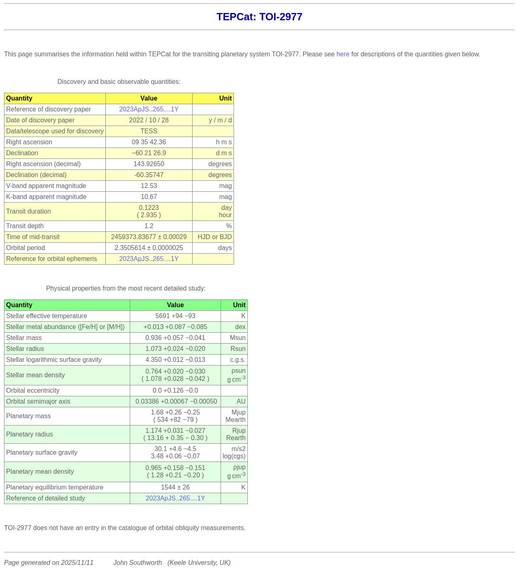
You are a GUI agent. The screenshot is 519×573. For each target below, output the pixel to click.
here (343, 54)
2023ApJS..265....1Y (149, 109)
